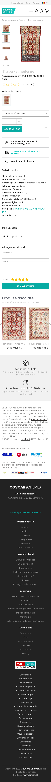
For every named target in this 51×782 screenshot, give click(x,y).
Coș (47, 11)
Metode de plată (25, 576)
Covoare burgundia (25, 686)
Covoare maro (26, 682)
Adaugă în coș (12, 129)
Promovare (25, 649)
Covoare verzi (25, 753)
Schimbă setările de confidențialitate (25, 620)
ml (19, 121)
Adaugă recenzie (25, 286)
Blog (28, 3)
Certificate (25, 616)
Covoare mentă (26, 730)
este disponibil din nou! (22, 161)
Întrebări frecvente (25, 612)
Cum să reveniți (25, 563)
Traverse (22, 20)
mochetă (25, 439)
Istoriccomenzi (25, 641)
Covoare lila (25, 722)
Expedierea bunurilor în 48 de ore (25, 388)
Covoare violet (26, 702)
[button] (25, 113)
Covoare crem (26, 718)
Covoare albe (25, 678)
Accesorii (25, 543)
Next (4, 65)
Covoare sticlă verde (26, 690)
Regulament (25, 567)
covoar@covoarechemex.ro (25, 512)
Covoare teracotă (26, 749)
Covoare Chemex (9, 11)
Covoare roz (25, 741)
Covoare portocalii (25, 737)
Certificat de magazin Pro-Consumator (25, 608)
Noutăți (25, 653)
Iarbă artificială (25, 547)
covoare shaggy (39, 419)
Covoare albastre (25, 734)
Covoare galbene (25, 726)
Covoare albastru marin (25, 706)
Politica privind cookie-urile (25, 596)
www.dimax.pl (30, 775)
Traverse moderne (35, 20)
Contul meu (42, 11)
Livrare (25, 580)
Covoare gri (25, 745)
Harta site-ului (25, 604)
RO (47, 2)
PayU (15, 467)
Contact (35, 3)
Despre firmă (17, 3)
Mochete (25, 531)
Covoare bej (25, 674)
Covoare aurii (25, 757)
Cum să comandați (25, 559)
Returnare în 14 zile (25, 369)
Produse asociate (18, 298)
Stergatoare (25, 539)
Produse (25, 645)
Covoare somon (25, 714)
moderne (20, 410)
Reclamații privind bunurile (25, 572)
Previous (8, 65)
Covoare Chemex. (30, 768)
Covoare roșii (25, 698)
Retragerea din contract (25, 584)
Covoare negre (25, 694)
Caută (37, 11)
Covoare (25, 527)
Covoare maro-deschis (26, 710)
